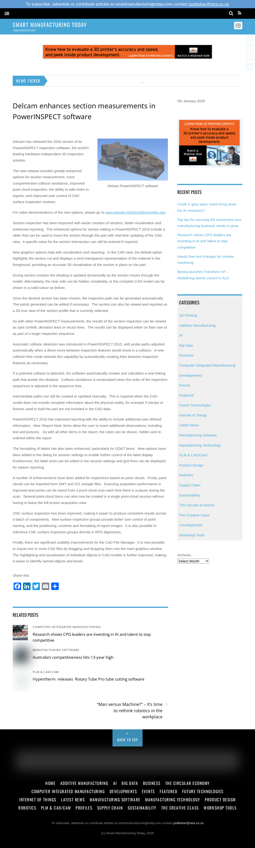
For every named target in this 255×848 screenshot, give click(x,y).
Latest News (189, 425)
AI (180, 335)
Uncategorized (190, 525)
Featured (186, 395)
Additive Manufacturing (197, 325)
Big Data (186, 345)
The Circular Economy (196, 505)
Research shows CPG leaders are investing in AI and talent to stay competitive (204, 241)
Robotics (186, 475)
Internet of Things (193, 415)
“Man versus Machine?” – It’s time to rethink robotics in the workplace (132, 710)
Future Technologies (195, 405)
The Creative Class (194, 515)
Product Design (191, 465)
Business (186, 355)
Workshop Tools (192, 535)
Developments (190, 375)
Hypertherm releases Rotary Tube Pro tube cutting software (88, 679)
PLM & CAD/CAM (46, 672)
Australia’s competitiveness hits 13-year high (73, 657)
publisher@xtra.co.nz (209, 4)
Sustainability (189, 495)
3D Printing (188, 315)
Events (184, 385)
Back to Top (127, 739)
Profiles (84, 808)
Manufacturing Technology (200, 445)
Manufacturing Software (56, 650)
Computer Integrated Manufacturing (67, 627)
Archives (184, 555)
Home (50, 783)
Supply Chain (189, 485)
